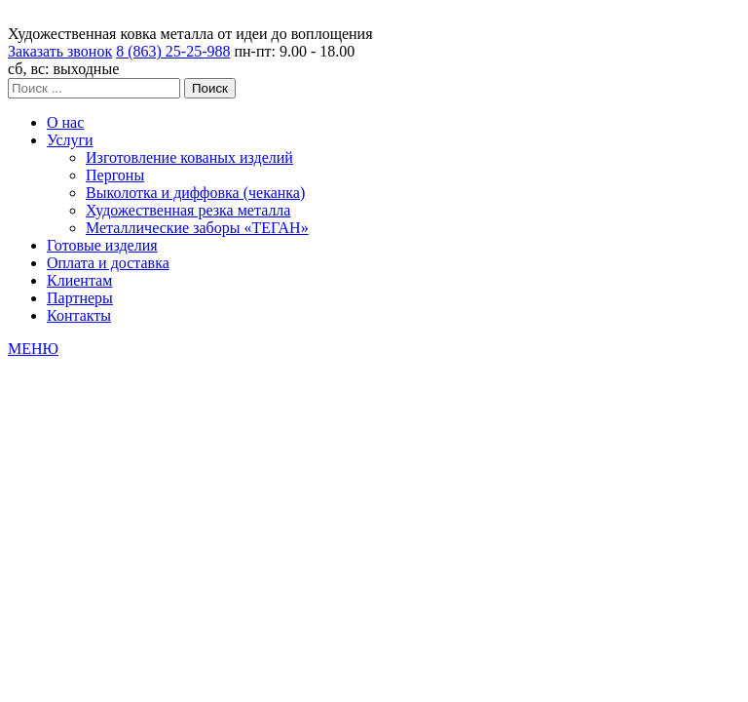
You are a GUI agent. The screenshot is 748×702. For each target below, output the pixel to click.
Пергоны (115, 175)
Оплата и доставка (108, 262)
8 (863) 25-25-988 (173, 51)
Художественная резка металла (188, 210)
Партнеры (80, 298)
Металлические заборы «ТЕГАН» (197, 227)
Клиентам (79, 280)
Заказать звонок (60, 51)
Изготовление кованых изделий (189, 157)
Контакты (79, 315)
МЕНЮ (33, 348)
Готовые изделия (102, 245)
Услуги (70, 140)
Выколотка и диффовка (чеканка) (195, 192)
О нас (65, 122)
